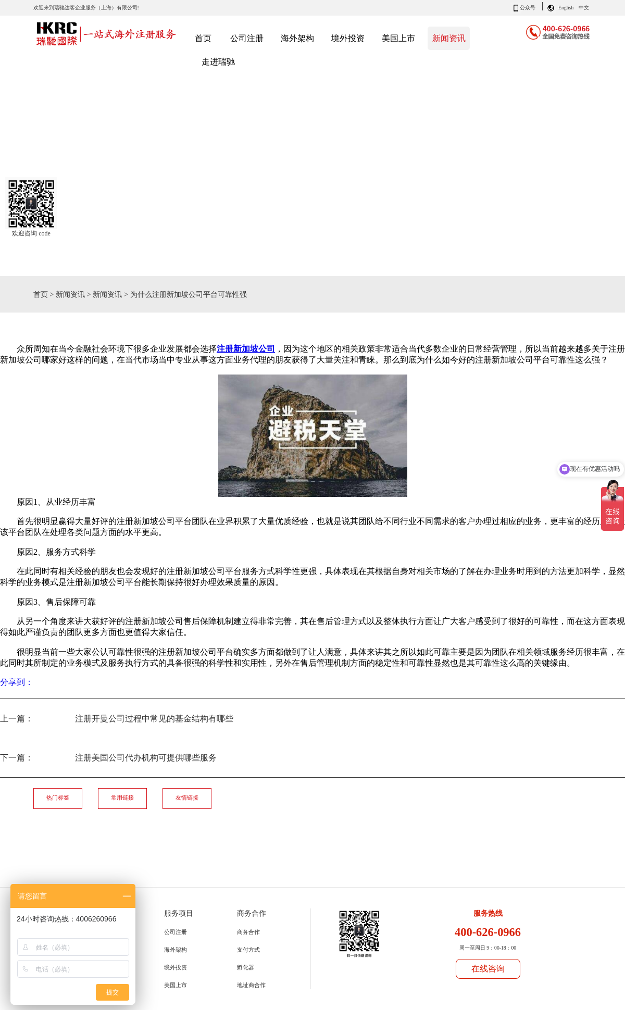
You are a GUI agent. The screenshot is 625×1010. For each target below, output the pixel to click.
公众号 (527, 7)
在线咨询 (488, 968)
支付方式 (248, 949)
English (565, 7)
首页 (203, 38)
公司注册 (175, 932)
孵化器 (245, 967)
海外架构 (175, 949)
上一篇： (116, 718)
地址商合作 (251, 985)
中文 (584, 7)
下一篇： (108, 757)
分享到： (16, 682)
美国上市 (175, 985)
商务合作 (248, 932)
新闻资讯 (70, 294)
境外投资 (175, 967)
